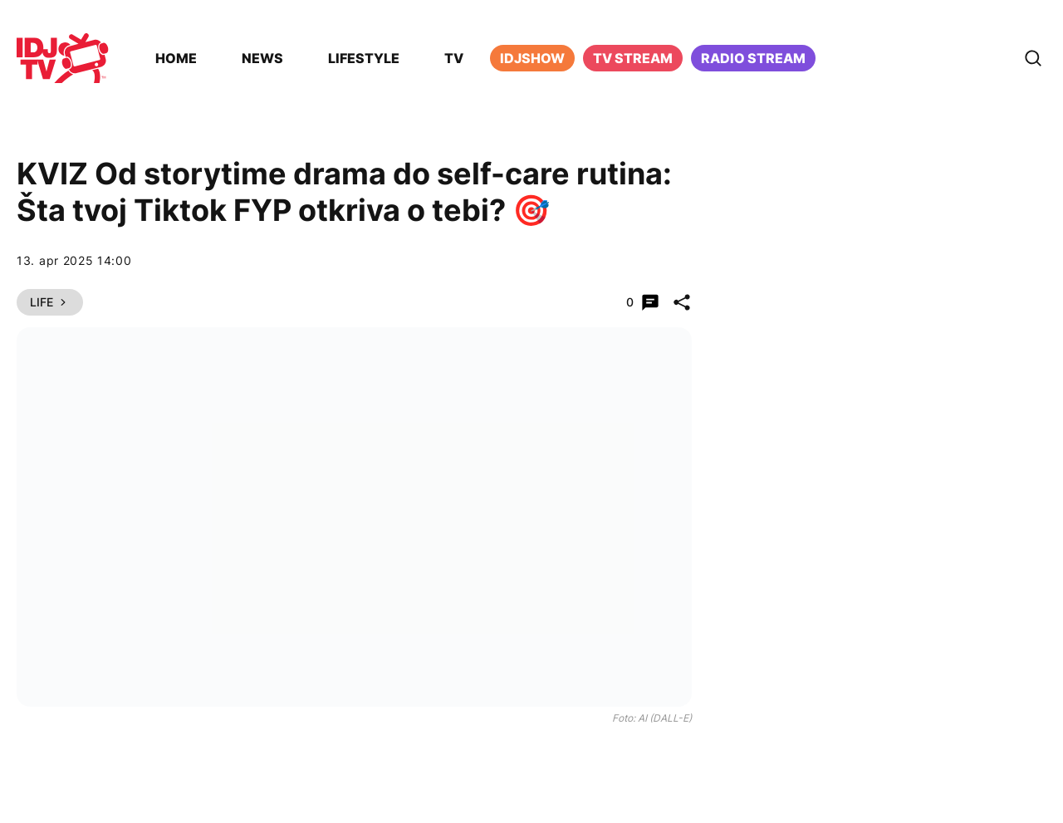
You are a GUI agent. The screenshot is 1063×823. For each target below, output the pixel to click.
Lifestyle (363, 58)
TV (453, 58)
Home (176, 58)
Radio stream (753, 58)
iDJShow (532, 58)
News (262, 58)
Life (50, 302)
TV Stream (633, 58)
